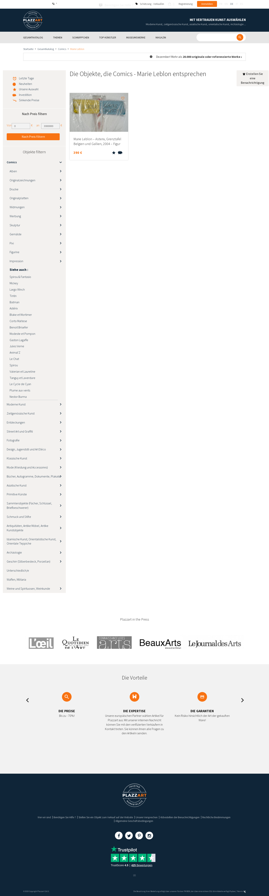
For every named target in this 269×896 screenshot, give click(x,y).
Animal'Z (15, 352)
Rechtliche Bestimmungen (216, 816)
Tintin (13, 295)
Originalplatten (19, 197)
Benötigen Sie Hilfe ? (65, 816)
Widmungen (17, 206)
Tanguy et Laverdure (22, 377)
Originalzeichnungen (22, 179)
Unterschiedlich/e (18, 569)
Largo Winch (17, 288)
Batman (14, 301)
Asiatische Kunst (16, 484)
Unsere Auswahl (29, 88)
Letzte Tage (26, 77)
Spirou (14, 364)
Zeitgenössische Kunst (21, 412)
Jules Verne (17, 345)
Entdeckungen (16, 421)
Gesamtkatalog (45, 48)
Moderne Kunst (16, 403)
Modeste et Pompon (22, 333)
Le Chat (14, 358)
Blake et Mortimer (21, 314)
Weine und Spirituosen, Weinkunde (28, 587)
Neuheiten (25, 83)
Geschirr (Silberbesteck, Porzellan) (28, 561)
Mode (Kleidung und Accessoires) (27, 466)
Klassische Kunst (17, 457)
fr (220, 4)
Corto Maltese (18, 320)
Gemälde (15, 233)
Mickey (14, 282)
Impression (16, 260)
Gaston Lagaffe (19, 339)
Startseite (28, 48)
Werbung (15, 215)
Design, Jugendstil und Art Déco (26, 448)
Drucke (14, 188)
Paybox (232, 890)
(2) (134, 874)
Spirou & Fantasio (20, 276)
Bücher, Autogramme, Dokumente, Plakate (33, 475)
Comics (62, 48)
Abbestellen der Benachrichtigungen (180, 816)
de (231, 4)
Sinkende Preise (29, 99)
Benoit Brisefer (19, 326)
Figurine (14, 251)
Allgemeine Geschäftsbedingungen (134, 820)
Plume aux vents (20, 389)
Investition (25, 94)
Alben (13, 170)
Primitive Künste (17, 493)
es (241, 4)
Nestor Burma (18, 396)
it (237, 4)
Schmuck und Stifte (19, 516)
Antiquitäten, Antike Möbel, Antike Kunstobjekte (27, 527)
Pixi (12, 242)
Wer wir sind (44, 816)
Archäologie (14, 552)
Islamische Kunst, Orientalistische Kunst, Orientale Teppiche (31, 540)
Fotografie (13, 439)
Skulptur (15, 224)
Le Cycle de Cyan (20, 383)
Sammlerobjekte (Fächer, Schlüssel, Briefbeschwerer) (29, 505)
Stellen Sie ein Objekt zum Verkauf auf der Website (105, 816)
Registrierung (186, 4)
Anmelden (207, 4)
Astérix (14, 307)
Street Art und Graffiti (20, 430)
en (226, 4)
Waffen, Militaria (16, 578)
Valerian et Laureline (22, 370)
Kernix (241, 890)
